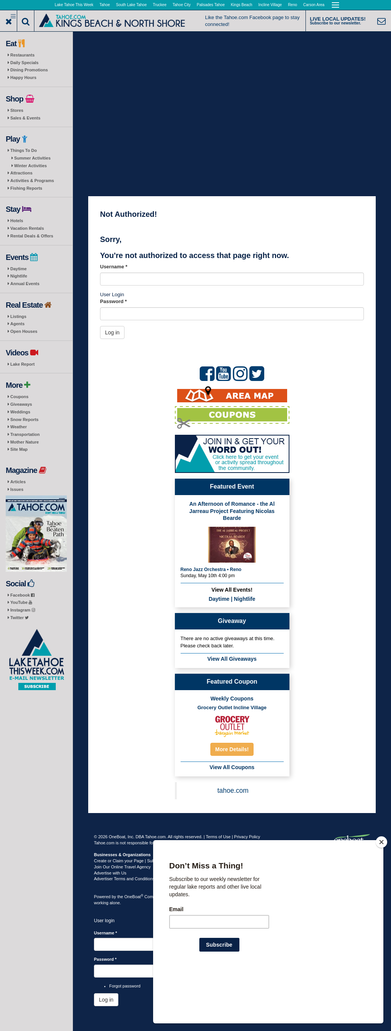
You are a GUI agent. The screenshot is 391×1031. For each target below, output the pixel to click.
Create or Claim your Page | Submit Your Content (140, 860)
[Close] (381, 891)
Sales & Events (25, 118)
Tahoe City (182, 5)
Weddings (20, 412)
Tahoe (105, 5)
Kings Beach (241, 5)
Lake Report (22, 364)
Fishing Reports (26, 188)
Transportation (25, 434)
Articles (18, 481)
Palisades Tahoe (211, 5)
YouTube (21, 602)
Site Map (18, 449)
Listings (18, 316)
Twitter (19, 617)
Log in (112, 332)
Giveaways (21, 404)
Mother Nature (24, 442)
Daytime (18, 268)
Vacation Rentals (27, 228)
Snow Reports (24, 419)
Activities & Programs (32, 180)
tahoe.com (233, 790)
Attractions (21, 173)
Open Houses (23, 331)
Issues (16, 489)
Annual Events (24, 283)
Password (113, 301)
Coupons (19, 396)
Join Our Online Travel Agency (122, 867)
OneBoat (134, 896)
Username (114, 266)
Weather (18, 426)
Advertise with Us (110, 873)
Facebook (22, 595)
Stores (16, 110)
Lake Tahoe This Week (74, 5)
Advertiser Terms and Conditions (124, 878)
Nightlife (18, 276)
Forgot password (125, 986)
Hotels (16, 220)
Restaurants (22, 55)
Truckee (159, 5)
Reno (292, 5)
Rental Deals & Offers (31, 236)
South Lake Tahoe (131, 5)
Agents (17, 323)
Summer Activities (32, 158)
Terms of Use (218, 836)
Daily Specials (24, 62)
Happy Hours (23, 77)
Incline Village (270, 5)
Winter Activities (30, 165)
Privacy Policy (247, 836)
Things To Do (23, 150)
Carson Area (314, 5)
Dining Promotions (29, 70)
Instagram (22, 610)
